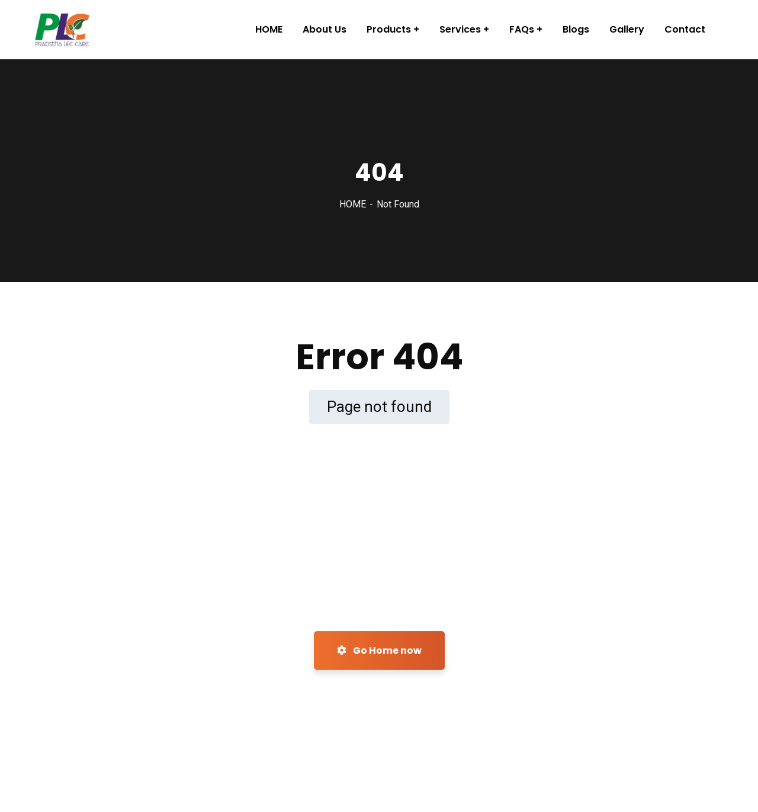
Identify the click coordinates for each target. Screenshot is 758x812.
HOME (352, 204)
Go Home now (379, 650)
